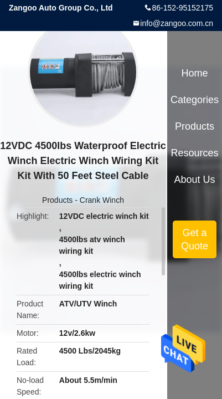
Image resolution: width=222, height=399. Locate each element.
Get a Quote (194, 239)
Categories (195, 99)
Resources (195, 152)
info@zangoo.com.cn (176, 23)
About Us (194, 179)
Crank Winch (102, 200)
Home (195, 73)
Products (57, 200)
